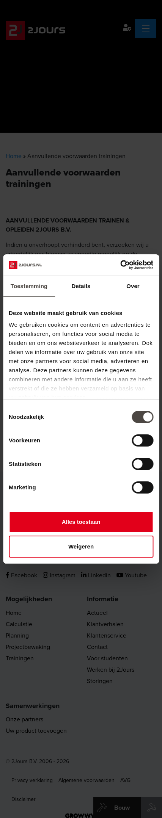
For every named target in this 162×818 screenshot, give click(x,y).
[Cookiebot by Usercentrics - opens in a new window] (120, 265)
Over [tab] (133, 286)
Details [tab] (81, 286)
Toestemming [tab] (29, 286)
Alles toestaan (81, 522)
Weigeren (81, 546)
